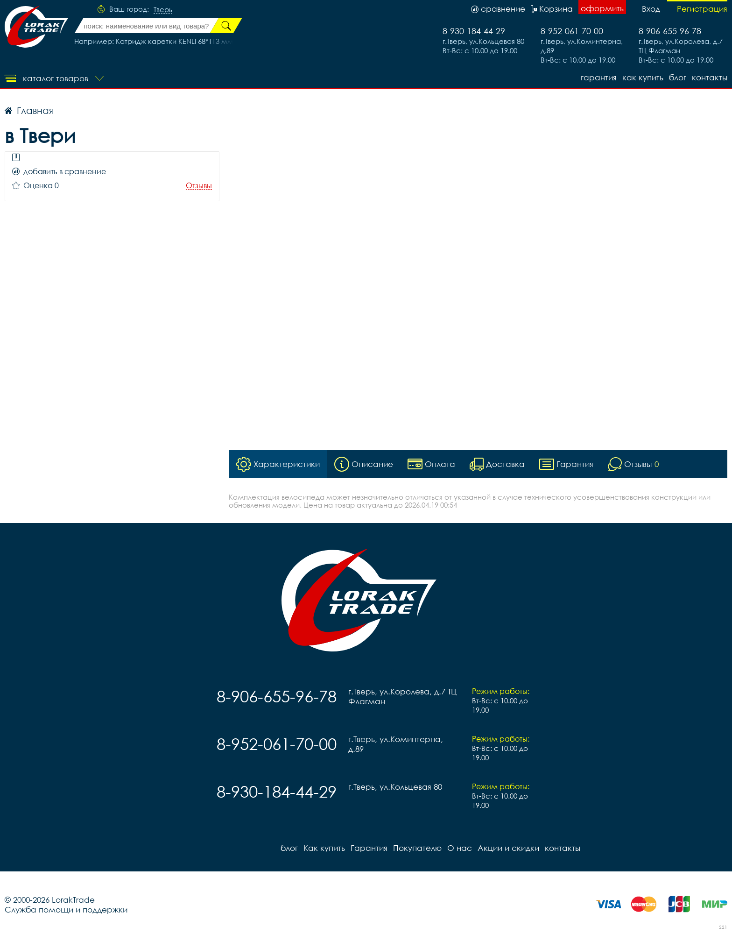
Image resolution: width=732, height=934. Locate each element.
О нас (459, 848)
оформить (602, 8)
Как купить (642, 77)
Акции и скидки (508, 848)
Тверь (163, 10)
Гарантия (599, 77)
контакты (709, 77)
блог (677, 77)
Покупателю (417, 848)
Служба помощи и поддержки (66, 909)
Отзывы (199, 186)
